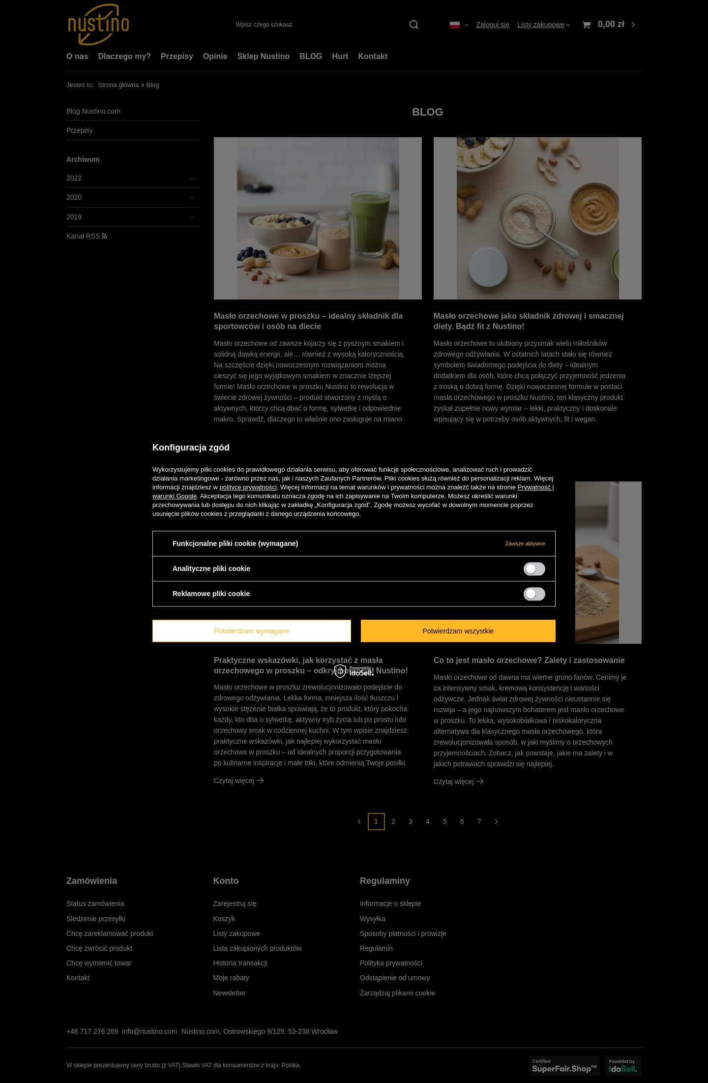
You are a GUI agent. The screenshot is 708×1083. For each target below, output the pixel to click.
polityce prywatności (248, 487)
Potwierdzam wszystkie (458, 631)
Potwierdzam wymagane (252, 631)
